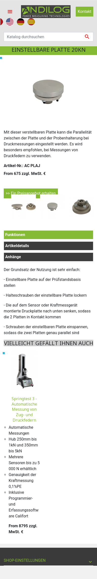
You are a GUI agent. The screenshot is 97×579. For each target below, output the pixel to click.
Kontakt (84, 11)
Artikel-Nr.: (13, 165)
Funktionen (15, 234)
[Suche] (48, 36)
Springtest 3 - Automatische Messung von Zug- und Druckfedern (24, 409)
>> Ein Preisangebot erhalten (31, 193)
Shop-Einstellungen (25, 560)
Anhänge (13, 257)
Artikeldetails (17, 245)
